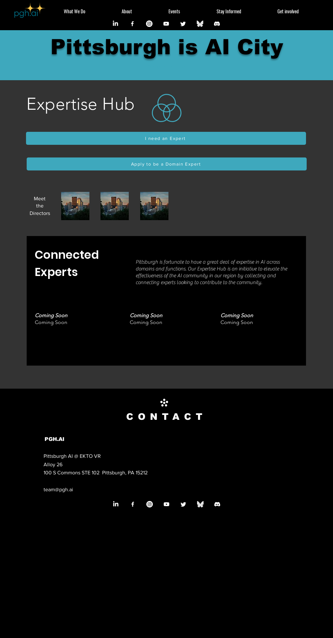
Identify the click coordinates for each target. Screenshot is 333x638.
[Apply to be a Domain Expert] (167, 163)
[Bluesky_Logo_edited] (200, 23)
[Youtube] (166, 23)
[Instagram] (149, 23)
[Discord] (217, 23)
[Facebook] (132, 23)
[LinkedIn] (115, 23)
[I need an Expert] (166, 138)
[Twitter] (183, 23)
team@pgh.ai (58, 489)
